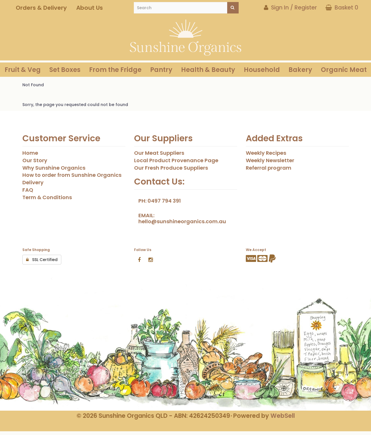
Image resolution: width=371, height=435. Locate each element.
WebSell (282, 416)
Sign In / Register (290, 7)
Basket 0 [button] (341, 7)
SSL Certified (42, 259)
